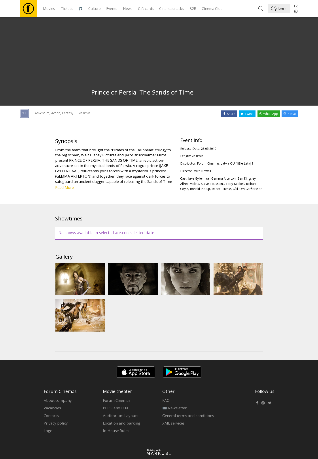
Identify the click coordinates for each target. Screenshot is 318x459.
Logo (48, 430)
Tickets (67, 8)
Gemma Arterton (223, 178)
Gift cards (146, 8)
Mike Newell (202, 171)
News (127, 8)
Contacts (51, 415)
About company (58, 400)
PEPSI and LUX (115, 407)
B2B (192, 8)
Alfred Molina (189, 184)
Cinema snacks (171, 8)
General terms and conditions (188, 415)
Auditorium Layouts (120, 415)
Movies (49, 8)
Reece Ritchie (221, 189)
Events (111, 8)
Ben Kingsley (246, 178)
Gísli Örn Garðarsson (247, 189)
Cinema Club (212, 8)
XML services (173, 423)
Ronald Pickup (200, 189)
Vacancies (52, 407)
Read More (64, 187)
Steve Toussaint (212, 184)
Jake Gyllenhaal (199, 178)
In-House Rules (116, 430)
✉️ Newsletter (174, 407)
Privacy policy (56, 423)
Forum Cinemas (117, 400)
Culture (94, 8)
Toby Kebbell (235, 184)
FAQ (166, 400)
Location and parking (121, 423)
